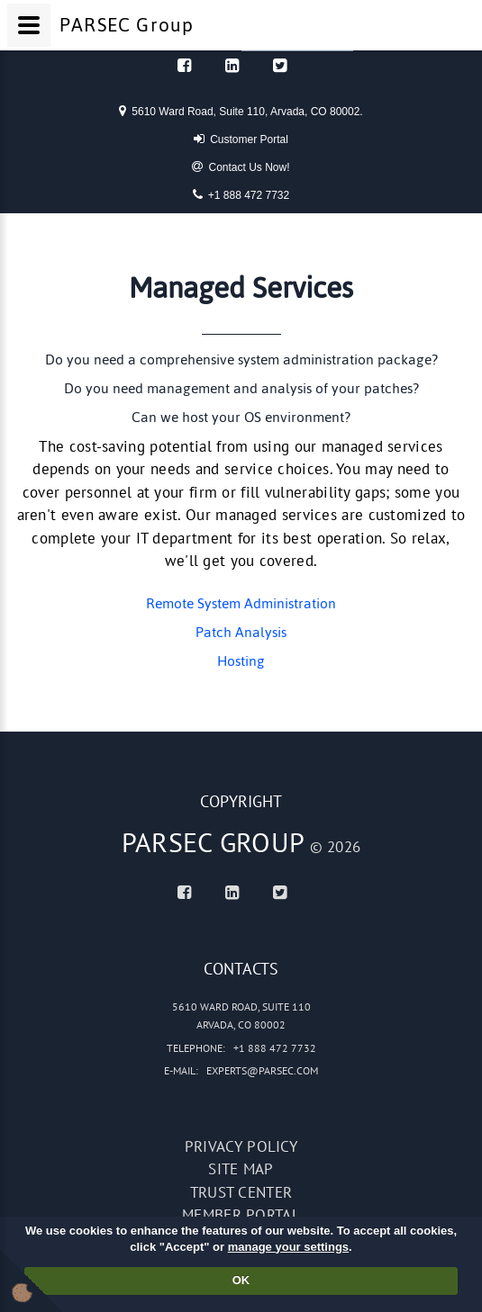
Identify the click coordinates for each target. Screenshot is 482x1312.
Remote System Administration (241, 603)
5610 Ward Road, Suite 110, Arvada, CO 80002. (240, 110)
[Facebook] (184, 65)
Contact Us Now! (240, 166)
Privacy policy (241, 1146)
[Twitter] (279, 65)
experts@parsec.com (262, 1070)
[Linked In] (232, 65)
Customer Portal (241, 138)
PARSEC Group (213, 841)
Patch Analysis (241, 632)
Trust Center (241, 1192)
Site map (240, 1169)
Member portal (241, 1215)
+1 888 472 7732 (241, 194)
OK (241, 1280)
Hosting (241, 661)
